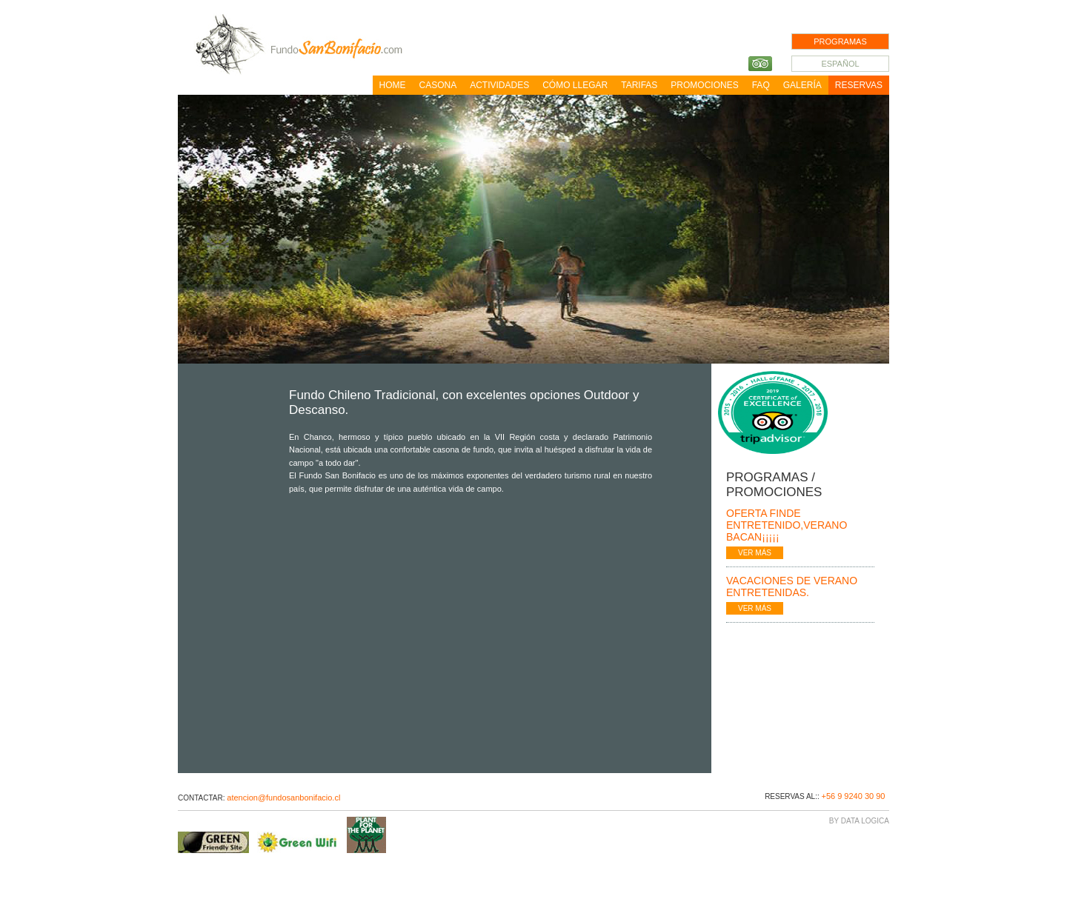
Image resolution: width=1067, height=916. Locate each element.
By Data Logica (859, 821)
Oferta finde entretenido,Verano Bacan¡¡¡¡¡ (786, 525)
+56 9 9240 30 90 (853, 796)
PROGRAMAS (840, 41)
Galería (802, 85)
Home (392, 85)
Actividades (499, 85)
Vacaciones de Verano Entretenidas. (791, 586)
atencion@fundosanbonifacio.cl (283, 797)
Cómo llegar (575, 85)
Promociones (704, 85)
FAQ (761, 85)
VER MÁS (754, 553)
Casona (438, 85)
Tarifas (639, 85)
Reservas (858, 85)
